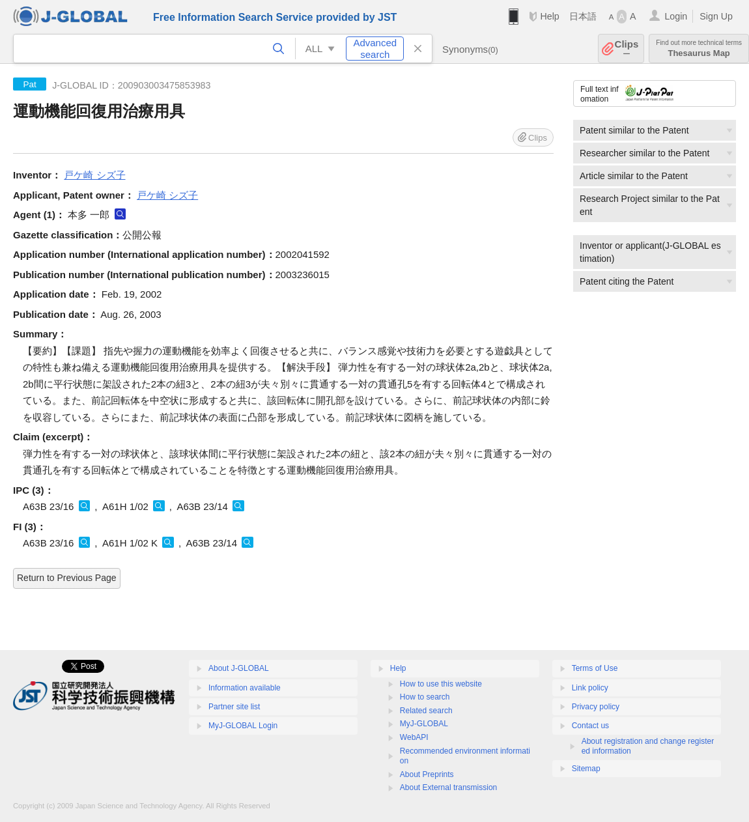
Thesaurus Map (699, 48)
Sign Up (716, 16)
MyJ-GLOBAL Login (242, 725)
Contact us (590, 725)
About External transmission (448, 787)
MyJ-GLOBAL (424, 723)
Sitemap (586, 768)
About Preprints (427, 774)
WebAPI (414, 737)
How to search (425, 697)
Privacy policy (595, 706)
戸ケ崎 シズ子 (94, 174)
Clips (627, 48)
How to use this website (441, 683)
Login (675, 16)
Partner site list (234, 706)
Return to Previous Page (67, 578)
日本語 (583, 16)
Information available (244, 687)
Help (549, 16)
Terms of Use (595, 668)
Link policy (590, 687)
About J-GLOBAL (238, 668)
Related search (426, 710)
